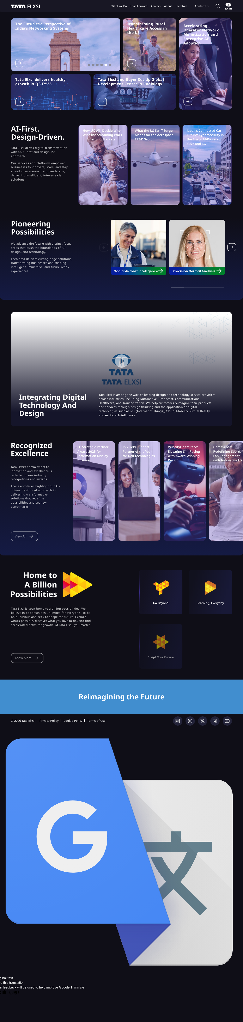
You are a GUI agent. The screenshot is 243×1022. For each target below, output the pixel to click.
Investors (181, 6)
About (168, 6)
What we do (119, 6)
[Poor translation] (14, 993)
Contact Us (201, 6)
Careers (155, 6)
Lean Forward (138, 6)
